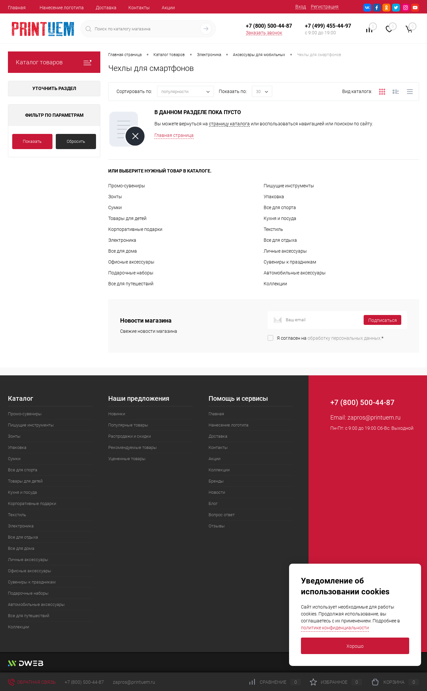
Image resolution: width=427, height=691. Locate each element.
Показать (32, 141)
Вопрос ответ (222, 514)
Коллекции (275, 283)
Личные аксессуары (285, 251)
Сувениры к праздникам (290, 262)
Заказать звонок (264, 32)
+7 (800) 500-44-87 (84, 682)
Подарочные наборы (130, 272)
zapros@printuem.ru (374, 417)
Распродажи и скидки (129, 436)
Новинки (116, 413)
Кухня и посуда (280, 218)
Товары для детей (127, 218)
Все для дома (122, 251)
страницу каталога (229, 123)
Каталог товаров (54, 62)
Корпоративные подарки (135, 229)
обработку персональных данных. (344, 338)
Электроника (122, 240)
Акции (168, 7)
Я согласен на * (330, 338)
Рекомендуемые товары (132, 447)
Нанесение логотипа (62, 7)
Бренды (216, 481)
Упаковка (274, 196)
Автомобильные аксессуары (295, 272)
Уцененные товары (127, 458)
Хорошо (355, 646)
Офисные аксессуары (131, 262)
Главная (17, 7)
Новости (217, 492)
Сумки (115, 207)
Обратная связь (32, 682)
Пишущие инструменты (289, 185)
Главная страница (174, 135)
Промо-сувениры (126, 185)
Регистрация (325, 6)
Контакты (139, 7)
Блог (213, 503)
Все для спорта (280, 207)
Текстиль (273, 229)
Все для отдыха (280, 240)
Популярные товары (128, 425)
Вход (300, 6)
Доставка (106, 7)
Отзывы (217, 525)
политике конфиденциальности (335, 627)
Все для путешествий (130, 283)
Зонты (115, 196)
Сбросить (76, 141)
